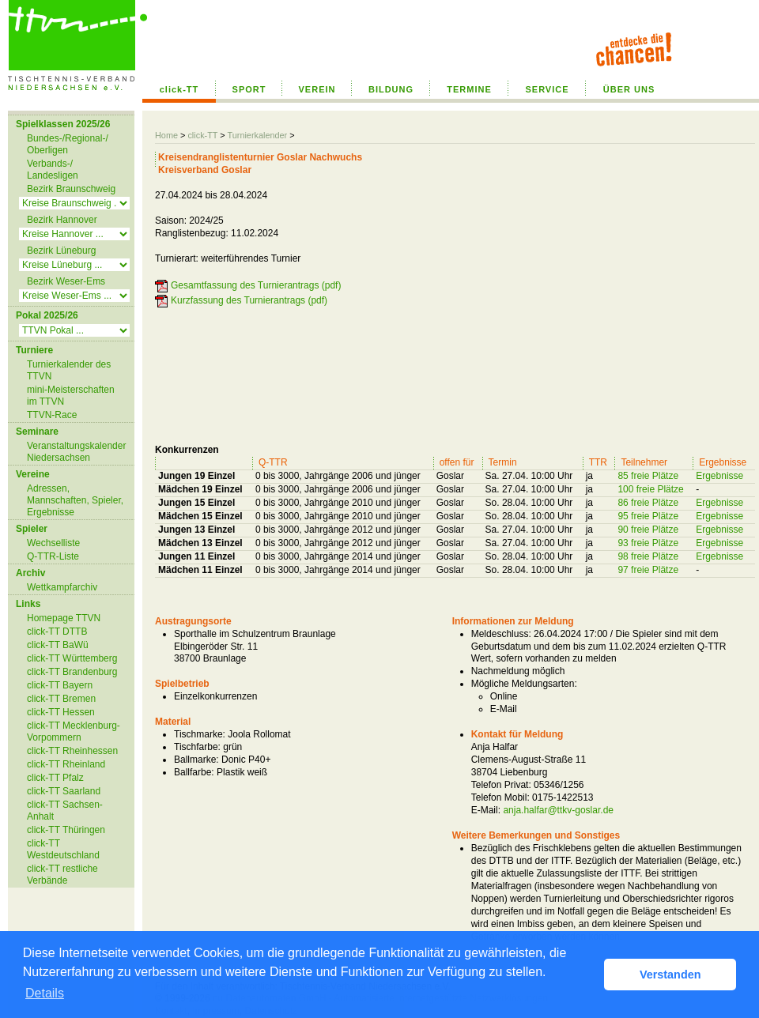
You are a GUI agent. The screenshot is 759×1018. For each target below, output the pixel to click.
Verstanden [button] (670, 974)
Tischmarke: (199, 734)
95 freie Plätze (647, 516)
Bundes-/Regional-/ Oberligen (67, 144)
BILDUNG (390, 89)
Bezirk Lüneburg (61, 250)
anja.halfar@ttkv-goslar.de (558, 810)
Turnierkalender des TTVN (69, 370)
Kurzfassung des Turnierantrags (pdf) (249, 300)
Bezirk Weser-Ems (66, 281)
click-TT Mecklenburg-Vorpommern (73, 731)
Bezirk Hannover (62, 219)
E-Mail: (485, 810)
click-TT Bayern (60, 685)
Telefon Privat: (501, 784)
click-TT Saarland (63, 791)
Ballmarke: (196, 759)
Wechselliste (53, 543)
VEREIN (317, 89)
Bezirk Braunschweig (71, 188)
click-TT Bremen (61, 698)
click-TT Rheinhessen (72, 750)
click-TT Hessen (61, 712)
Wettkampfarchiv (62, 587)
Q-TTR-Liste (53, 556)
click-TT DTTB (57, 631)
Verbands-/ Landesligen (52, 169)
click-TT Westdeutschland (63, 849)
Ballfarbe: (194, 772)
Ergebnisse (719, 475)
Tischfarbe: (197, 746)
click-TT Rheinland (66, 764)
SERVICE (546, 89)
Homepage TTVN (63, 618)
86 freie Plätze (647, 502)
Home (166, 135)
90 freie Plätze (647, 529)
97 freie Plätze (647, 569)
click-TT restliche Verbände (62, 874)
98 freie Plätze (647, 556)
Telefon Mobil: (500, 797)
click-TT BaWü (58, 644)
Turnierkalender (257, 135)
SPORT (249, 89)
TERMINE (469, 89)
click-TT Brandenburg (72, 671)
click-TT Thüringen (66, 829)
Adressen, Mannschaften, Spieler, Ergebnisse (75, 500)
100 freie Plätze (650, 489)
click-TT (179, 89)
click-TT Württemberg (72, 658)
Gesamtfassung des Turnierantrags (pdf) (256, 285)
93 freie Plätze (647, 543)
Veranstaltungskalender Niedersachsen (76, 451)
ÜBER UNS (629, 89)
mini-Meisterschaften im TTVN (71, 395)
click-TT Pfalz (55, 777)
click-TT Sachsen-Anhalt (65, 810)
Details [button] (44, 993)
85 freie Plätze (647, 475)
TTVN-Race (52, 414)
